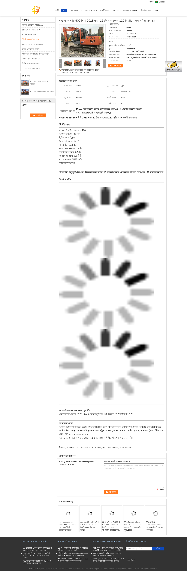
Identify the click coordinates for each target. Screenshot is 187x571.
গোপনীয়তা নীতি (34, 569)
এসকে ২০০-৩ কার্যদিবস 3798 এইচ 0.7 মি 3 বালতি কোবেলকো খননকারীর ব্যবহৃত (108, 560)
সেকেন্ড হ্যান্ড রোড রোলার (31, 68)
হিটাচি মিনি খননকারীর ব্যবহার (91, 448)
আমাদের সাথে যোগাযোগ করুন (125, 10)
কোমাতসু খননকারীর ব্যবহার (31, 30)
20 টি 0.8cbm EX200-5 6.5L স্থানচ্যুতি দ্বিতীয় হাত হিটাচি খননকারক (111, 524)
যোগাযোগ (117, 66)
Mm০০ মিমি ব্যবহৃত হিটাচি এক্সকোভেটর (116, 448)
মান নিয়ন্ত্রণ (104, 10)
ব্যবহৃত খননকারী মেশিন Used (32, 25)
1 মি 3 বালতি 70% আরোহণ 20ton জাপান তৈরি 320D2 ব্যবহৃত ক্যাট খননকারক (73, 554)
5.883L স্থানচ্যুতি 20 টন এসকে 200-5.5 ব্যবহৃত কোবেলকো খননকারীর (107, 554)
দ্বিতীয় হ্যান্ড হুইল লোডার (31, 64)
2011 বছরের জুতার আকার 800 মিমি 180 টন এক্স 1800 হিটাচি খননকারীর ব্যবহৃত (67, 526)
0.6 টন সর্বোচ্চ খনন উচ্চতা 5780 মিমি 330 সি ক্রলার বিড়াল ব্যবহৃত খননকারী (73, 560)
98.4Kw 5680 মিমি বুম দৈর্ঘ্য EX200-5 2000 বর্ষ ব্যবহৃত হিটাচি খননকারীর (133, 524)
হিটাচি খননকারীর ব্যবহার (30, 39)
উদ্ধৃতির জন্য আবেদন (149, 10)
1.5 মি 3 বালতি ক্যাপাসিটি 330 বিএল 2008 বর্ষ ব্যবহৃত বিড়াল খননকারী (73, 549)
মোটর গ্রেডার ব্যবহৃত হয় (31, 59)
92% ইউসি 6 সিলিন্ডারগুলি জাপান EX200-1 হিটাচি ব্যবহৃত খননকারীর (154, 526)
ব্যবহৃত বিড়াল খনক (29, 35)
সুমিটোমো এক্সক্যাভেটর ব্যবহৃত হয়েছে (35, 54)
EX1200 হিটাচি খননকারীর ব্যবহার (42, 92)
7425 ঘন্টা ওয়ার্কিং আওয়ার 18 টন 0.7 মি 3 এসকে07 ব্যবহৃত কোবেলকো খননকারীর (108, 549)
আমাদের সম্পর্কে (75, 10)
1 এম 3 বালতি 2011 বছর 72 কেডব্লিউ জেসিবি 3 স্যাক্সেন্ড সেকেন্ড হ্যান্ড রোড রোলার (36, 555)
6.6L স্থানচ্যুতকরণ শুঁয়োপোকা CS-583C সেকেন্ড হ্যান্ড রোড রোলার (37, 562)
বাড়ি (57, 10)
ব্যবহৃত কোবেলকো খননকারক (32, 44)
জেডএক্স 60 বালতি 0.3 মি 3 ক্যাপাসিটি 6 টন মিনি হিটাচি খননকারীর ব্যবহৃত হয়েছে (89, 526)
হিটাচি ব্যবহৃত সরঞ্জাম (71, 448)
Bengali (163, 2)
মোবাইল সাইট (131, 564)
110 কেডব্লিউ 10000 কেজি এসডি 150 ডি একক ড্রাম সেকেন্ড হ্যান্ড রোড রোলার (37, 549)
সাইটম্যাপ (131, 560)
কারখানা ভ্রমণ (91, 10)
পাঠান (157, 548)
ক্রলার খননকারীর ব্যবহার (30, 49)
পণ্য (64, 10)
